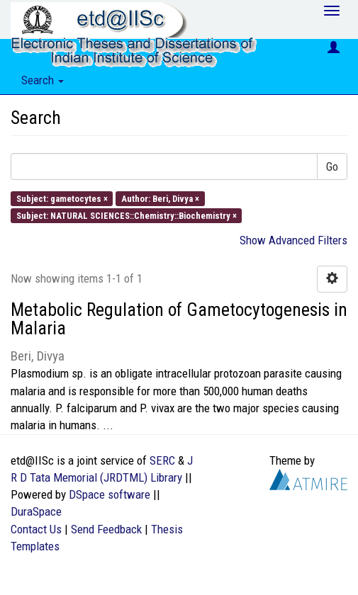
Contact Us (36, 529)
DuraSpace (36, 511)
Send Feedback (106, 529)
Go (332, 166)
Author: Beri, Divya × (160, 198)
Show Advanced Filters (293, 240)
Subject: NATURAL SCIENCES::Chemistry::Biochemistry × (126, 215)
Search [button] (42, 80)
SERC (162, 460)
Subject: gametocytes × (62, 198)
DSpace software (109, 494)
